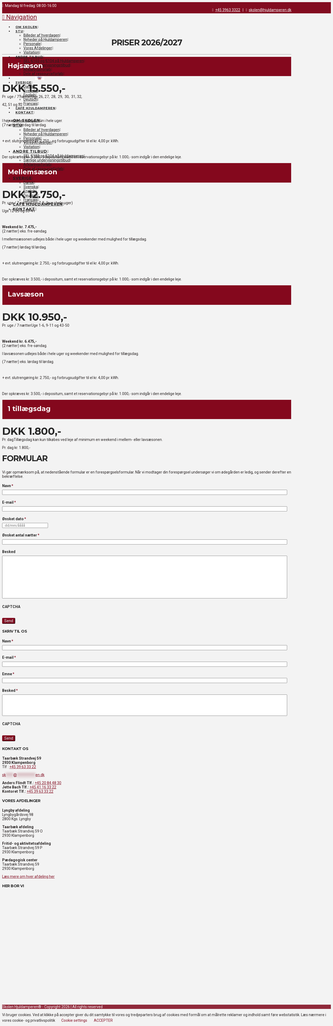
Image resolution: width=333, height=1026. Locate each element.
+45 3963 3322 (227, 10)
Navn (8, 486)
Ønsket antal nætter (21, 535)
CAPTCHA (11, 607)
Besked (8, 552)
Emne (8, 674)
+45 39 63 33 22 (22, 767)
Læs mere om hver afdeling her (28, 876)
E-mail (9, 502)
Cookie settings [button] (74, 1020)
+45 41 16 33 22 (43, 787)
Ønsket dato (14, 519)
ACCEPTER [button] (103, 1020)
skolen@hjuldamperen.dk (270, 10)
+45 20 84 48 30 (48, 783)
